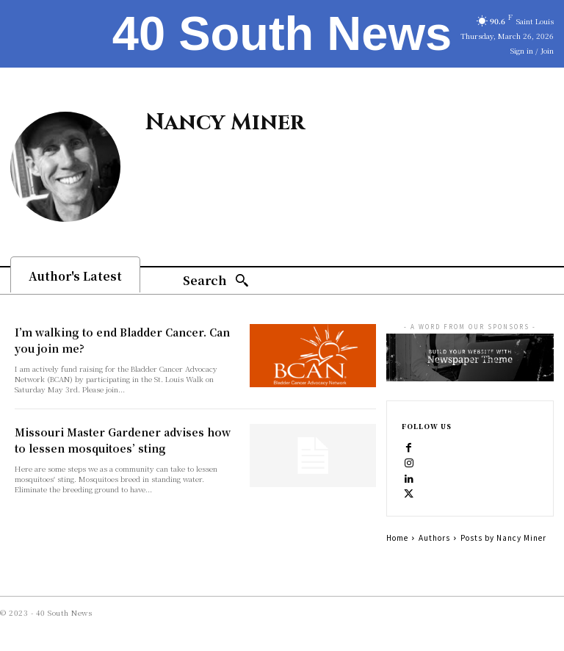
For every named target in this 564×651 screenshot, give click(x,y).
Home (397, 537)
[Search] (216, 281)
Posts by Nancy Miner (503, 537)
